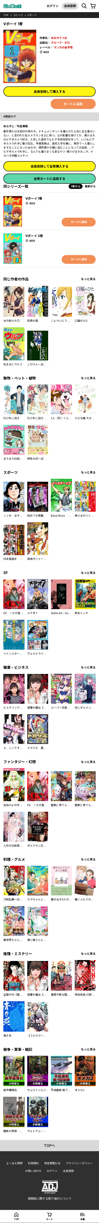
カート (49, 1219)
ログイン (52, 6)
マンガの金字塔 (63, 47)
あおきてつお (59, 38)
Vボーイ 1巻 (33, 198)
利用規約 (33, 1163)
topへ (49, 1145)
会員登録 (70, 6)
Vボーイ (32, 15)
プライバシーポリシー (79, 1163)
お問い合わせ (33, 1171)
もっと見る (88, 279)
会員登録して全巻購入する (49, 166)
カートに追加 (73, 104)
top (6, 15)
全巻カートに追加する (49, 179)
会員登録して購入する (49, 91)
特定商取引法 (52, 1163)
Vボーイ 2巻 (34, 236)
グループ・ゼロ (60, 42)
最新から (90, 186)
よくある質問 (14, 1163)
